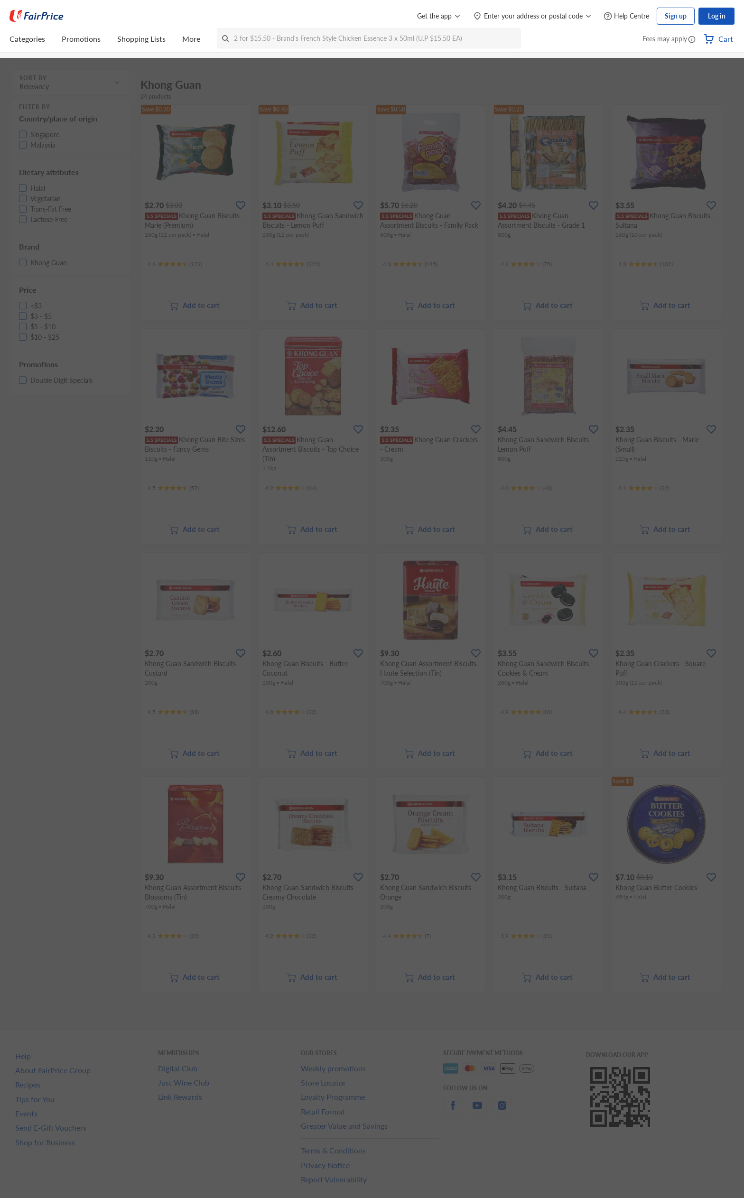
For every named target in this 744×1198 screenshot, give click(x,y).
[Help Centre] (626, 16)
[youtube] (477, 1110)
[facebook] (452, 1110)
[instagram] (502, 1110)
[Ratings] (175, 264)
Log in (716, 16)
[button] (692, 40)
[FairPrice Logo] (36, 16)
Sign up (676, 16)
